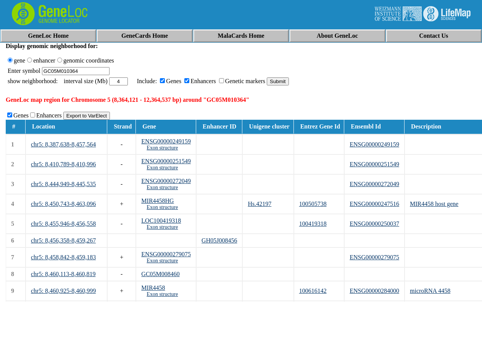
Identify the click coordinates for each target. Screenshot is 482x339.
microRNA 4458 (430, 291)
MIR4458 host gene (434, 204)
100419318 (313, 223)
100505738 (313, 204)
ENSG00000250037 (374, 223)
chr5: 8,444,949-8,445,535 (63, 184)
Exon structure (162, 148)
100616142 (313, 291)
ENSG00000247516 (374, 204)
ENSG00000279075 (166, 254)
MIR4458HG (157, 201)
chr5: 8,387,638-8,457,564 (63, 144)
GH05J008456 (219, 240)
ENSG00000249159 (166, 141)
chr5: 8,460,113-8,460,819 (63, 274)
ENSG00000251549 (166, 161)
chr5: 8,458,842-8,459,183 (63, 257)
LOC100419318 (161, 220)
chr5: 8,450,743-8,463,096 (63, 204)
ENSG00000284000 (374, 291)
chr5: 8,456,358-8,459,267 (63, 240)
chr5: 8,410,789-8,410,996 (63, 164)
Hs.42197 (259, 204)
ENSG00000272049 (166, 181)
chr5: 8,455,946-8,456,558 (63, 223)
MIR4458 (153, 287)
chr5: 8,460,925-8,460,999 (63, 291)
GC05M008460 (160, 274)
